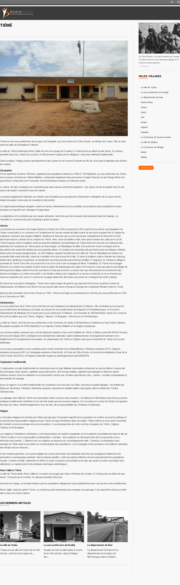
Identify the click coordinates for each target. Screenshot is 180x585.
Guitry (143, 112)
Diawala (144, 132)
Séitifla (144, 157)
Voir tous (146, 167)
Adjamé (144, 127)
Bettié (143, 152)
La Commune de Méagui (152, 147)
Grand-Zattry (147, 102)
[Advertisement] (146, 13)
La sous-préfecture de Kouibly (154, 92)
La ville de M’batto (149, 142)
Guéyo (144, 107)
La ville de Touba (148, 87)
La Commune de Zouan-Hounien (156, 137)
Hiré (142, 117)
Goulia (144, 122)
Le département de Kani (152, 97)
